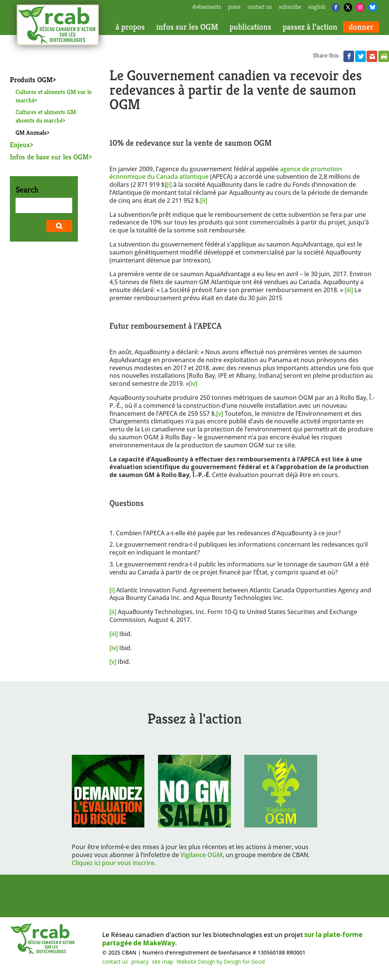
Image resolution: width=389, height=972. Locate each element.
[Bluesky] (372, 7)
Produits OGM (31, 79)
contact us (260, 7)
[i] (169, 184)
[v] (219, 413)
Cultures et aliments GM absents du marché (46, 116)
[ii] (203, 200)
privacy (140, 961)
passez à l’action (310, 27)
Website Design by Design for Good (221, 961)
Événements (207, 7)
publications (250, 27)
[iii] (349, 290)
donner (361, 27)
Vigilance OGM (201, 855)
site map (162, 961)
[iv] (193, 383)
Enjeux (20, 144)
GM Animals (31, 133)
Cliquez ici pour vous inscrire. (114, 863)
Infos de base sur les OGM (49, 156)
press (234, 7)
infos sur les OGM (187, 27)
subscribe (290, 7)
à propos (130, 27)
